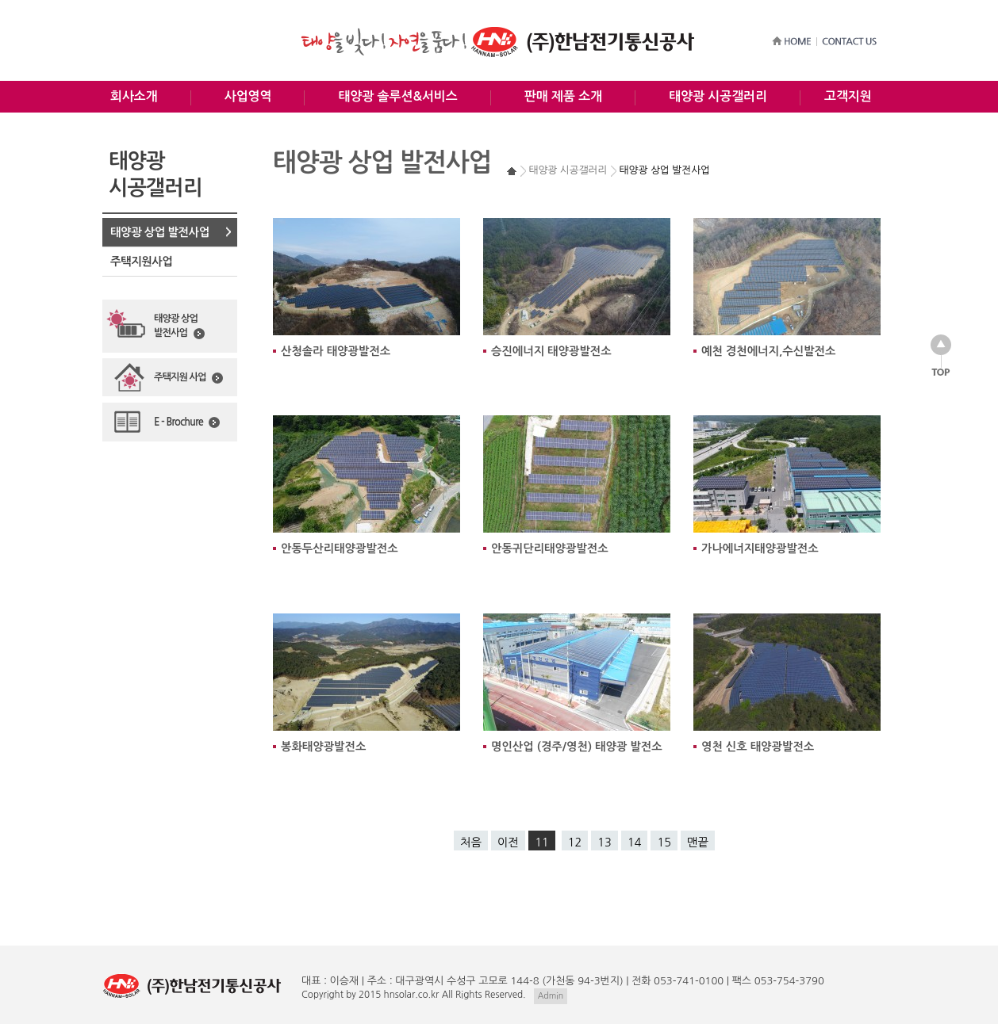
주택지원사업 (141, 261)
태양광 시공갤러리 (718, 96)
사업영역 (248, 96)
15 (664, 842)
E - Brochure (187, 422)
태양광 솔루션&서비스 (397, 96)
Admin (550, 996)
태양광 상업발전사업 (179, 326)
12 (575, 842)
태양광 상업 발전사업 (159, 232)
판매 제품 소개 (563, 96)
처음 (471, 842)
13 (604, 842)
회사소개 (134, 96)
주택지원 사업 (188, 378)
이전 (508, 842)
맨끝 (697, 842)
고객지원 (848, 96)
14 (635, 842)
